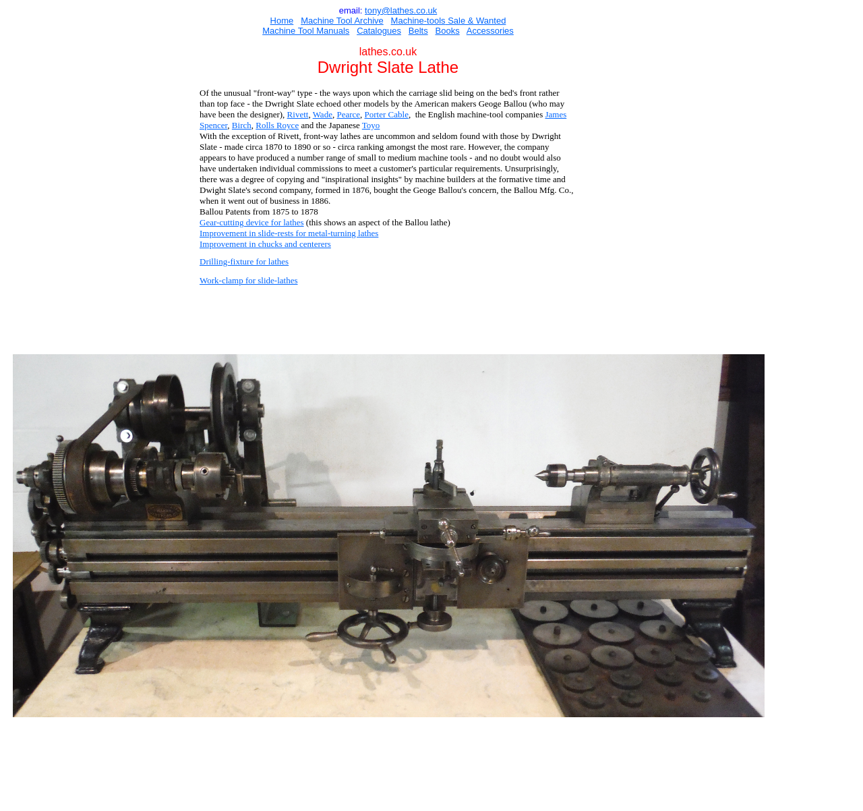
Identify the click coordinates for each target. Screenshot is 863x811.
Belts (418, 31)
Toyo (371, 125)
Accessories (490, 31)
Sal (453, 21)
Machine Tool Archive (342, 21)
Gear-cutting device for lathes (252, 222)
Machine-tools (418, 21)
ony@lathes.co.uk (402, 10)
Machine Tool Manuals (305, 31)
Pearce (348, 114)
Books (448, 31)
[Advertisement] (387, 321)
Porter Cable (387, 114)
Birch (241, 125)
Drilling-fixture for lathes (244, 261)
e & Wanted (483, 21)
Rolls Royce (277, 125)
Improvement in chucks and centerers (265, 244)
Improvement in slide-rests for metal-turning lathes (289, 233)
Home (282, 21)
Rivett (298, 114)
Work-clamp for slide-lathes (249, 280)
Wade (322, 114)
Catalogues (379, 31)
